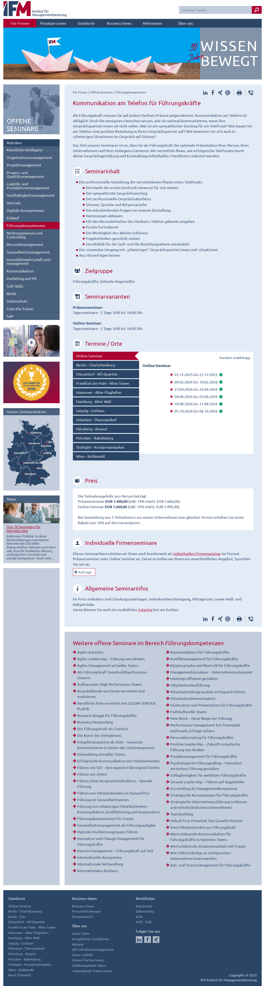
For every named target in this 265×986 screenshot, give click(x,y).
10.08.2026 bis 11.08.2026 (196, 403)
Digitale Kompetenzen (25, 210)
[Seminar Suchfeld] (220, 10)
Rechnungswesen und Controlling (25, 235)
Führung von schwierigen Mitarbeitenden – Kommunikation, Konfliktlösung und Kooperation (118, 809)
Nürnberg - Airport (91, 429)
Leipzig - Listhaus (90, 410)
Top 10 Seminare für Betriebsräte (24, 529)
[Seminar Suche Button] (257, 10)
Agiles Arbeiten (90, 652)
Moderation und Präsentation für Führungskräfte (211, 705)
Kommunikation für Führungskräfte (199, 652)
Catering (145, 609)
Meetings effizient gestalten (194, 678)
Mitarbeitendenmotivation (192, 698)
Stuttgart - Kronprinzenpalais (100, 447)
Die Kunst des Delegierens (99, 735)
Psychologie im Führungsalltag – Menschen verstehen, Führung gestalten (206, 766)
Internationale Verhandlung (100, 864)
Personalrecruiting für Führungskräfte (201, 737)
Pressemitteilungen (86, 911)
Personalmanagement (25, 244)
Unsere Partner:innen (88, 960)
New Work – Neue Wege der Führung (201, 718)
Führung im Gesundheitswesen (103, 799)
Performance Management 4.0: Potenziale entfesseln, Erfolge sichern (205, 728)
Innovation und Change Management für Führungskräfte (111, 841)
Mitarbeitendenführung (190, 685)
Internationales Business (97, 870)
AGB (139, 916)
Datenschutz (17, 301)
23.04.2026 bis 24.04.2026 (196, 389)
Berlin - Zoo (16, 916)
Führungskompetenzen (26, 225)
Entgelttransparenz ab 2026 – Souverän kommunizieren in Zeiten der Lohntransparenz (115, 745)
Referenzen (152, 23)
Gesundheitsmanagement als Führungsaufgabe (116, 825)
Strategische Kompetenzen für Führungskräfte (209, 795)
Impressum (144, 906)
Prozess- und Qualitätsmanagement (25, 174)
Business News (119, 23)
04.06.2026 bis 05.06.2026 (196, 396)
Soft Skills (15, 286)
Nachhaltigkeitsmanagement (31, 195)
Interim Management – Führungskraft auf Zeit (115, 850)
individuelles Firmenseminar (197, 553)
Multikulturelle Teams (188, 711)
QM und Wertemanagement (93, 949)
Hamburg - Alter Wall (93, 401)
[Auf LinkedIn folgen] (139, 939)
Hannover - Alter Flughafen (98, 392)
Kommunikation (20, 271)
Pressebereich (82, 916)
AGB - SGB (143, 922)
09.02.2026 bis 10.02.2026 (196, 382)
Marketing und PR (21, 278)
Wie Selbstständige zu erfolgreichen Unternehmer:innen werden (200, 855)
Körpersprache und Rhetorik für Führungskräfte (210, 665)
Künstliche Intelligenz (24, 150)
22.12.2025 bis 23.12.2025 (196, 374)
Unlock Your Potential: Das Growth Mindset (206, 820)
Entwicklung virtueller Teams (101, 754)
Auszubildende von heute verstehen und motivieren (111, 694)
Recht (11, 293)
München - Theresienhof (96, 419)
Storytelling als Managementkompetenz (203, 788)
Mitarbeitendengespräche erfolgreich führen (207, 691)
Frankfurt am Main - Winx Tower (102, 383)
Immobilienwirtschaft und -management (29, 261)
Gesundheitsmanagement (28, 252)
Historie (78, 944)
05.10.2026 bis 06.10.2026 (196, 411)
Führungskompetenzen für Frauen (105, 818)
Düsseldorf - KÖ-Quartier (97, 374)
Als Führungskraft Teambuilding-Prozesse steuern (112, 675)
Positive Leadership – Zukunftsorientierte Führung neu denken (205, 747)
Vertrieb (14, 203)
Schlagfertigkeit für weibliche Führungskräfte (208, 775)
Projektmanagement (24, 165)
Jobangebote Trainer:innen (92, 971)
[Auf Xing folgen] (156, 939)
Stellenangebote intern (89, 965)
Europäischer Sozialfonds (90, 939)
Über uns (185, 23)
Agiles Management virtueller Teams (108, 665)
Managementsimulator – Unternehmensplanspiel (211, 672)
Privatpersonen (53, 23)
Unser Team (81, 933)
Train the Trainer (20, 308)
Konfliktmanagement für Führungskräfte (204, 659)
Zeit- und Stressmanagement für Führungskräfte (210, 865)
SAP (10, 316)
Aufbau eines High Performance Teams (109, 684)
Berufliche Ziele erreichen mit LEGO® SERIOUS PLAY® (116, 706)
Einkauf (13, 218)
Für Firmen (20, 23)
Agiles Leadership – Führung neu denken (111, 659)
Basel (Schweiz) (19, 975)
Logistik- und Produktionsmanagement (28, 186)
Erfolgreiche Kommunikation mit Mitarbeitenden (118, 761)
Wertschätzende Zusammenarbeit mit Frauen (208, 846)
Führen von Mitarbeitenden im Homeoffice (113, 793)
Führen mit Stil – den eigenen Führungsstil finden (118, 767)
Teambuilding (181, 814)
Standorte (86, 23)
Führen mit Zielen (92, 774)
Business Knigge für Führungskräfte (107, 715)
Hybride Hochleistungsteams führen (107, 832)
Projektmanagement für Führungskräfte (203, 756)
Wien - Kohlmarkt (90, 456)
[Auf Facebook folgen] (147, 939)
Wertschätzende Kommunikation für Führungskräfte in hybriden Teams (200, 837)
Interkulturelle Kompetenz (99, 857)
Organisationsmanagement (29, 157)
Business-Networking (95, 722)
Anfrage (83, 572)
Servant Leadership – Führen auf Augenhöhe (207, 782)
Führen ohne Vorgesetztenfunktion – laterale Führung (114, 783)
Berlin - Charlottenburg (95, 365)
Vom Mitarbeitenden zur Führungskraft (203, 827)
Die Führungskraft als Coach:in (102, 728)
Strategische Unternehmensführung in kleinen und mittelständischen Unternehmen (208, 804)
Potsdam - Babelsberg (94, 438)
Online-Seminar (89, 356)
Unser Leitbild (82, 955)
